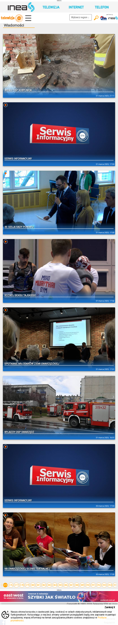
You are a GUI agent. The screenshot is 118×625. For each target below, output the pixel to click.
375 (5, 585)
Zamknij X (110, 607)
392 (99, 585)
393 (104, 585)
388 (77, 585)
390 (88, 585)
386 (66, 585)
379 (27, 585)
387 (71, 585)
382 (44, 585)
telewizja (12, 18)
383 (49, 585)
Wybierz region (80, 17)
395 (115, 585)
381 (38, 585)
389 (82, 585)
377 (16, 585)
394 (110, 585)
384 (55, 585)
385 (60, 585)
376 (11, 585)
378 (22, 585)
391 (93, 585)
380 (33, 585)
